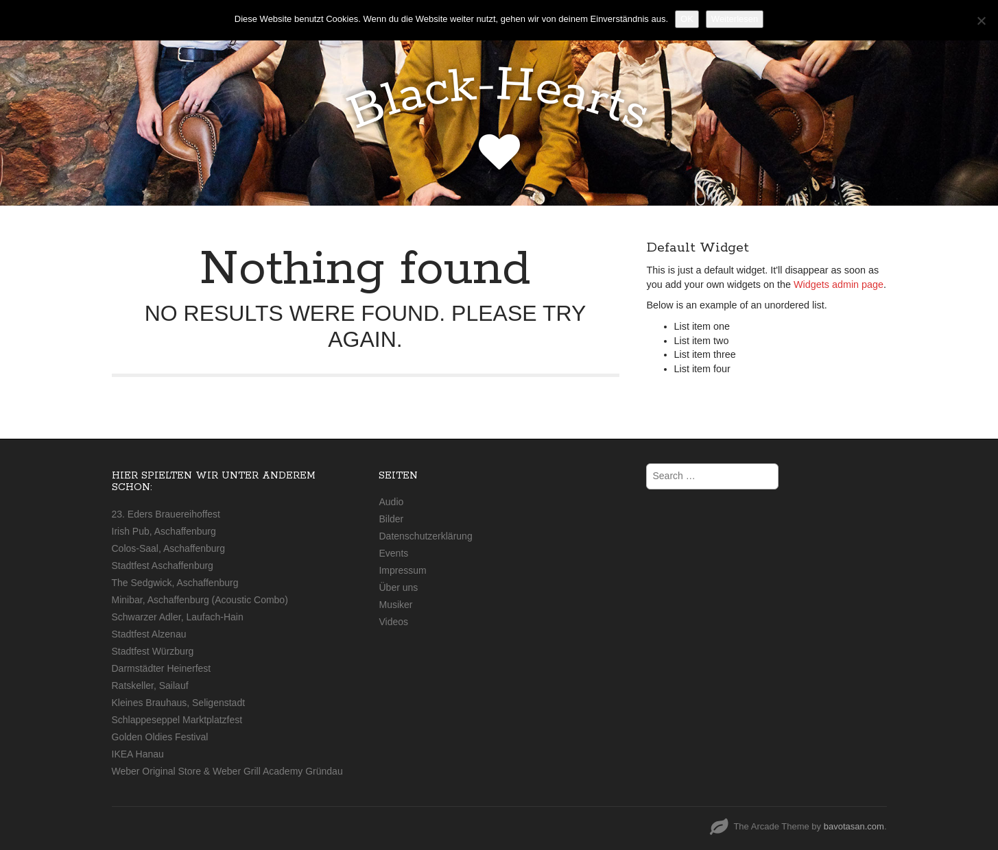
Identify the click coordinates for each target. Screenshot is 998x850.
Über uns (398, 587)
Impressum (402, 570)
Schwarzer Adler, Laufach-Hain (177, 616)
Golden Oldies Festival (160, 736)
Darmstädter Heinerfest (161, 668)
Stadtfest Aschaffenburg (162, 565)
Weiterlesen (734, 19)
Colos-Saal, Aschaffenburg (169, 548)
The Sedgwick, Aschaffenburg (175, 582)
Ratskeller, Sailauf (150, 685)
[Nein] (981, 20)
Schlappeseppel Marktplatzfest (177, 719)
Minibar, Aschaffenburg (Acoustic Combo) (200, 599)
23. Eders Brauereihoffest (166, 514)
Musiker (395, 604)
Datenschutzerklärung (425, 536)
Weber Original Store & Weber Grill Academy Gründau (227, 771)
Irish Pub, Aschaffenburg (164, 531)
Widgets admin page (838, 284)
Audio (391, 501)
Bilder (391, 518)
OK (686, 19)
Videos (393, 621)
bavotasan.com (854, 826)
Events (393, 553)
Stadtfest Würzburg (153, 651)
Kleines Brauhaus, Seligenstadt (179, 702)
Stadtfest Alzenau (149, 634)
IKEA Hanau (138, 754)
